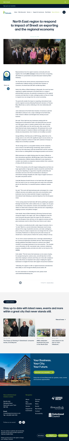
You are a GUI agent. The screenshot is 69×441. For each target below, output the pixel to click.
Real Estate (38, 409)
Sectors (28, 406)
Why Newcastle (29, 403)
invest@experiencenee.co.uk (11, 413)
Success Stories (37, 400)
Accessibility (39, 413)
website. (18, 250)
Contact (37, 411)
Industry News (50, 282)
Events (37, 406)
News (36, 404)
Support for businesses (29, 409)
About (27, 399)
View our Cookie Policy (7, 434)
